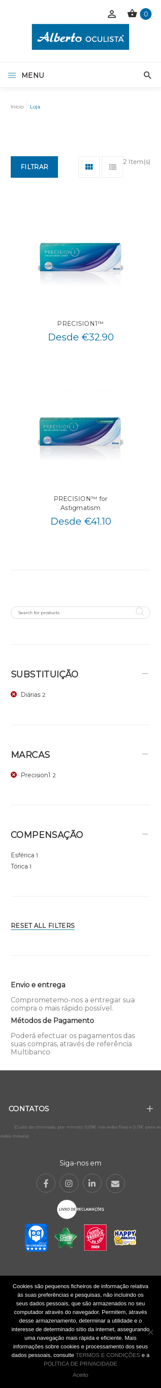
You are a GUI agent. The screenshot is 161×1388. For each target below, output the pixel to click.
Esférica (22, 855)
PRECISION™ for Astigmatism (81, 503)
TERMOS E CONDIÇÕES (108, 1355)
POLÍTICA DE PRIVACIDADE (80, 1363)
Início (17, 106)
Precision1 (36, 775)
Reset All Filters (43, 926)
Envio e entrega (38, 985)
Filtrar (34, 167)
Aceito (80, 1375)
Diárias (30, 695)
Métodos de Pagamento (52, 1021)
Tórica (19, 866)
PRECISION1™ (80, 324)
